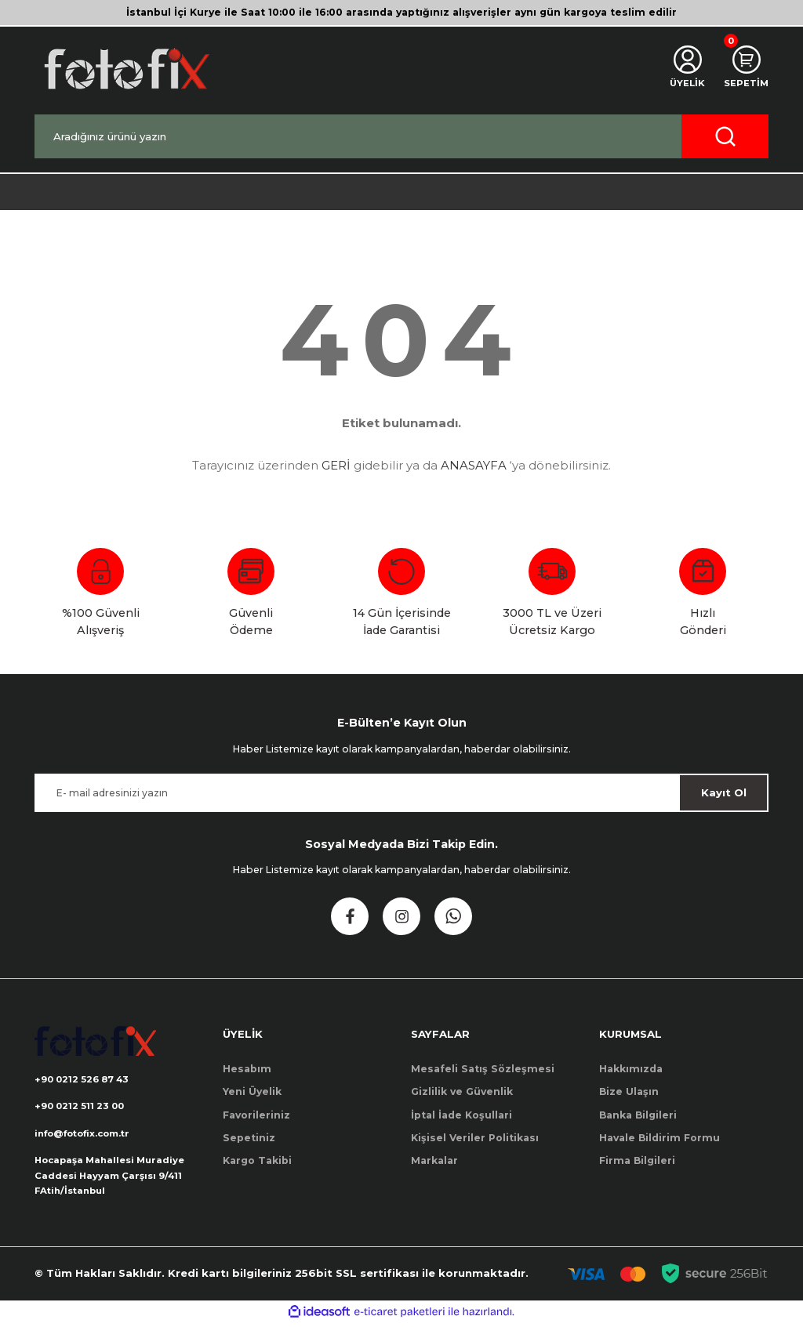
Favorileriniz (256, 1115)
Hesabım (247, 1069)
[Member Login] (684, 68)
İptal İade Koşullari (461, 1115)
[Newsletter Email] (401, 793)
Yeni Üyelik (252, 1091)
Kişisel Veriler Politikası (475, 1138)
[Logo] (125, 68)
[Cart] (744, 68)
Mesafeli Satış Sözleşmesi (482, 1069)
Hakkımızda (631, 1069)
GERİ (336, 465)
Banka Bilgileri (638, 1115)
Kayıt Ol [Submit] (724, 792)
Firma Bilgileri (637, 1160)
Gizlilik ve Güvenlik (462, 1091)
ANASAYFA (474, 465)
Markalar (434, 1160)
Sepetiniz (249, 1138)
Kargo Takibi (257, 1160)
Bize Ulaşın (629, 1091)
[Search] (401, 136)
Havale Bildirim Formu (659, 1138)
